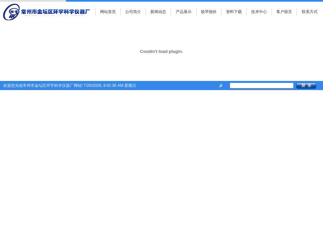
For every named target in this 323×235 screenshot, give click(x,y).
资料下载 (234, 11)
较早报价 (209, 11)
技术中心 (259, 11)
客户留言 (284, 11)
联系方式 (309, 11)
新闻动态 (158, 11)
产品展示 (184, 11)
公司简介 (133, 11)
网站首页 (108, 11)
